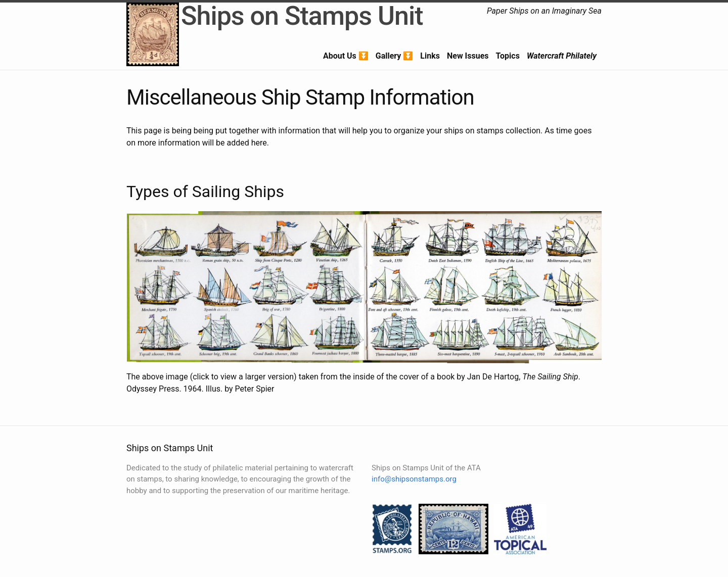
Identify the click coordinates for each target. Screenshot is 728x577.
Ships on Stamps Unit (302, 16)
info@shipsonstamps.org (414, 479)
